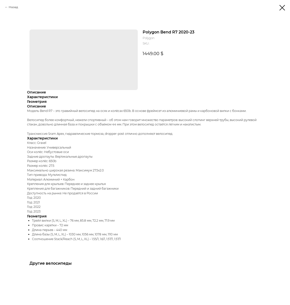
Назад (13, 7)
